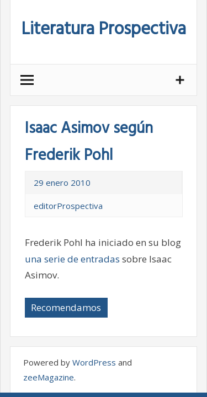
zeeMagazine (48, 377)
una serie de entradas (72, 259)
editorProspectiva (68, 205)
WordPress (94, 362)
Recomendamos (66, 307)
